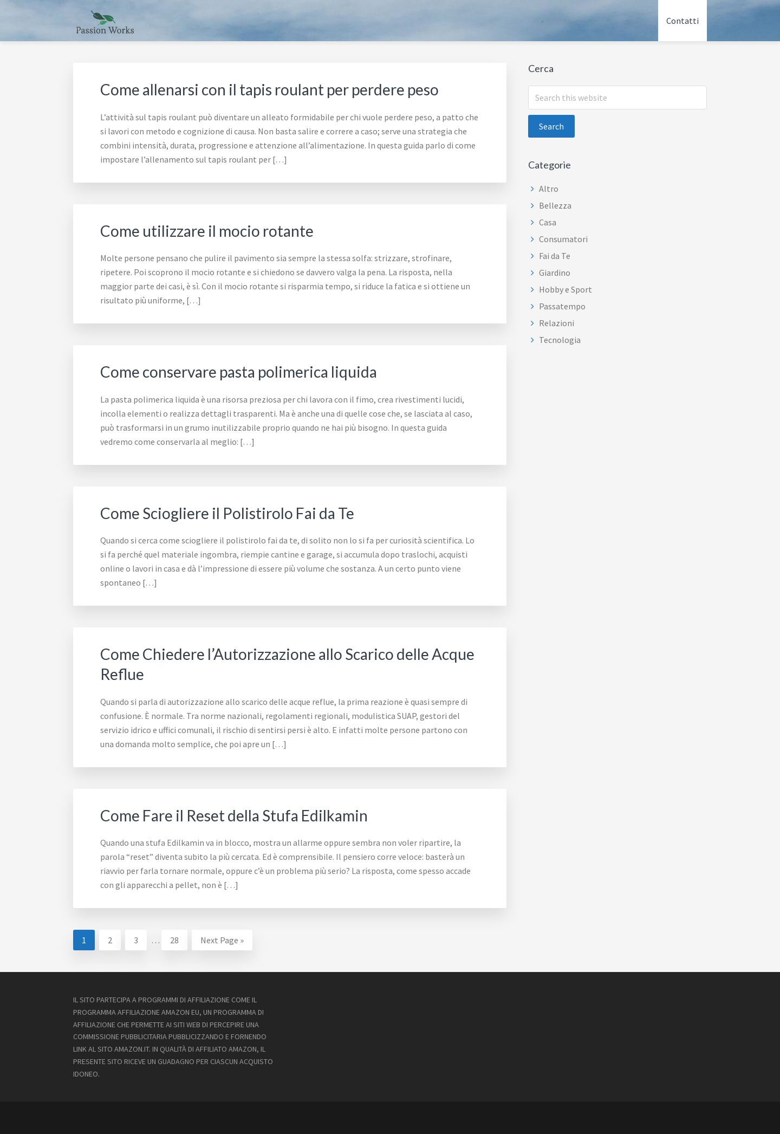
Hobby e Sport (565, 289)
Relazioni (556, 322)
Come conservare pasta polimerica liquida (248, 370)
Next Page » (222, 939)
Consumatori (563, 239)
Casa (547, 222)
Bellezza (555, 205)
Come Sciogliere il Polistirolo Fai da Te (235, 511)
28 (178, 936)
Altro (548, 188)
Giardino (554, 272)
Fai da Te (554, 255)
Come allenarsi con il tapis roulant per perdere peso (282, 89)
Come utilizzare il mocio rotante (213, 229)
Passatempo (562, 306)
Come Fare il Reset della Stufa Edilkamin (243, 812)
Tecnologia (560, 339)
